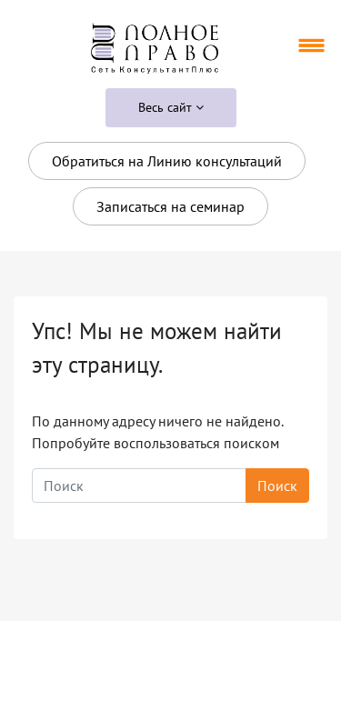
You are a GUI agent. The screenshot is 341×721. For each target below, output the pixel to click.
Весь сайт (171, 107)
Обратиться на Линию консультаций (167, 161)
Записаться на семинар (170, 206)
